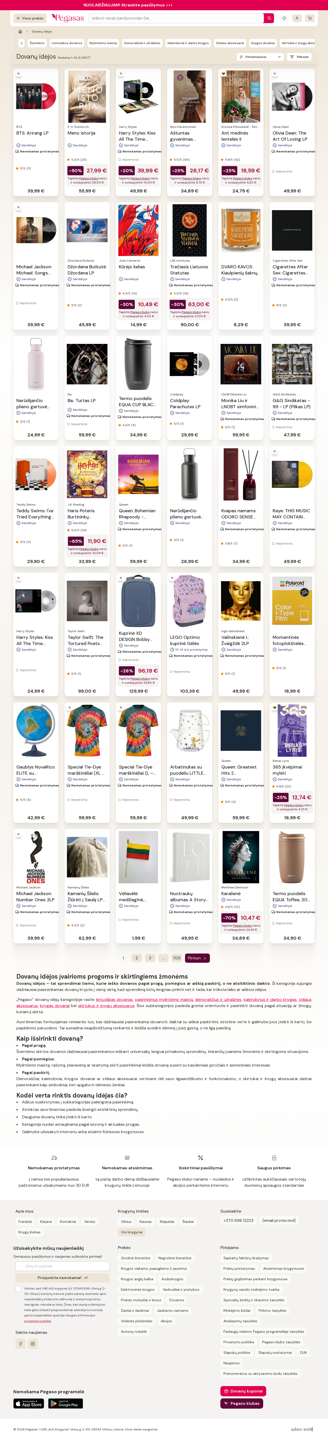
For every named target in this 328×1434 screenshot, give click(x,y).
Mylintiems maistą (103, 43)
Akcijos (166, 1321)
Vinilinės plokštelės (136, 1321)
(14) (134, 293)
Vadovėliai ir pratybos (181, 1289)
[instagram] (33, 1344)
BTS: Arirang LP (32, 133)
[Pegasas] (21, 43)
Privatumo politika (238, 1342)
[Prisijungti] (297, 18)
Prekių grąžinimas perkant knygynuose (255, 1279)
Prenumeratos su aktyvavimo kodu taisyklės (260, 1373)
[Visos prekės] (30, 18)
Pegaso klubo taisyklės (281, 1342)
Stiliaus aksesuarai (230, 43)
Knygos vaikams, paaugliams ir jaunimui (154, 1268)
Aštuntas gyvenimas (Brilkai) (181, 139)
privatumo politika (37, 1321)
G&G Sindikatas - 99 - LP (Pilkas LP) (291, 403)
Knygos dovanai (263, 43)
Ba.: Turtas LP (82, 400)
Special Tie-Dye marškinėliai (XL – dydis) (86, 773)
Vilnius (126, 1221)
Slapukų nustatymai (275, 1352)
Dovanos (176, 1300)
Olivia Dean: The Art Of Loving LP (290, 136)
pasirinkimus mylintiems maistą (164, 999)
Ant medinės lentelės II (234, 136)
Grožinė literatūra (135, 1258)
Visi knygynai (131, 1232)
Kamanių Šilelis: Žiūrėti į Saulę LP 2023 (85, 899)
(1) (28, 421)
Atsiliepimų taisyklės (240, 1321)
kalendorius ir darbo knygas (270, 999)
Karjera (46, 1221)
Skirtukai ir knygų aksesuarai (303, 43)
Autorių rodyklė (134, 1331)
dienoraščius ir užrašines (218, 999)
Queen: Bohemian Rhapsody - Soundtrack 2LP (137, 517)
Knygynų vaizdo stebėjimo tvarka (251, 1289)
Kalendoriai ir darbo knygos (188, 43)
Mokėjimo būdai (236, 1310)
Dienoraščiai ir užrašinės (142, 43)
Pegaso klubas (245, 1403)
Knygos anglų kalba (137, 1279)
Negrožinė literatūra (174, 1258)
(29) (83, 530)
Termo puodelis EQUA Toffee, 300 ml (291, 899)
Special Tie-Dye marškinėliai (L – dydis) (136, 773)
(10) (237, 907)
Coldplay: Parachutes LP (185, 403)
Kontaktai (68, 1221)
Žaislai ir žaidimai (135, 1310)
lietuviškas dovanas (114, 999)
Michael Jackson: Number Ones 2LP (35, 896)
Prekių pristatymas (239, 1268)
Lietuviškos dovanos (67, 43)
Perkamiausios (255, 57)
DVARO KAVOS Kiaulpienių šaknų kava (239, 273)
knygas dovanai (55, 1005)
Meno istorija (81, 133)
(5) (28, 168)
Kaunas (146, 1221)
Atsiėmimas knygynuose (283, 1268)
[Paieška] (268, 18)
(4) (233, 802)
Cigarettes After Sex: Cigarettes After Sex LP (290, 273)
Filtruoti (303, 57)
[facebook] (20, 1344)
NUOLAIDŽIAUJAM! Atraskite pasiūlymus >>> (128, 5)
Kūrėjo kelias (132, 267)
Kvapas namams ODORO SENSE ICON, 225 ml (238, 517)
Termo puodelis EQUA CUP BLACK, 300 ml (138, 404)
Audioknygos (172, 1279)
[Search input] (176, 18)
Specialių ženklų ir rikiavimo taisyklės (253, 1300)
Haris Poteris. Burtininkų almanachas (81, 517)
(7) (235, 543)
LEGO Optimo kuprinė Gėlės (185, 640)
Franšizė (25, 1221)
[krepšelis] (310, 18)
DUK (303, 1352)
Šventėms (37, 43)
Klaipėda (167, 1221)
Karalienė (231, 893)
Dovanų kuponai (247, 1391)
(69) (186, 160)
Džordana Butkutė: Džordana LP (87, 270)
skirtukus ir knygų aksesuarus (106, 1005)
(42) (237, 160)
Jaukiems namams (172, 1310)
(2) (80, 305)
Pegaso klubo (88, 178)
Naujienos (231, 1363)
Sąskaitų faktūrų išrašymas (246, 1258)
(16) (185, 293)
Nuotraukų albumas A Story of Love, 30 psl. (188, 899)
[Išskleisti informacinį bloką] (284, 18)
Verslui (89, 1221)
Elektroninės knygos (138, 1289)
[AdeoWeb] (303, 1429)
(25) (83, 160)
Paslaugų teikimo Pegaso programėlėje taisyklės (263, 1331)
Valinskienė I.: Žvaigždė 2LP (235, 640)
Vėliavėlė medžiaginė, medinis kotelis (134, 899)
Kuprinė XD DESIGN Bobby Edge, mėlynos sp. (138, 639)
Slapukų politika (236, 1352)
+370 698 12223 (238, 1220)
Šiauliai (188, 1221)
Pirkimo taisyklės (272, 1310)
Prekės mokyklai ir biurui (141, 1300)
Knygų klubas (29, 1232)
